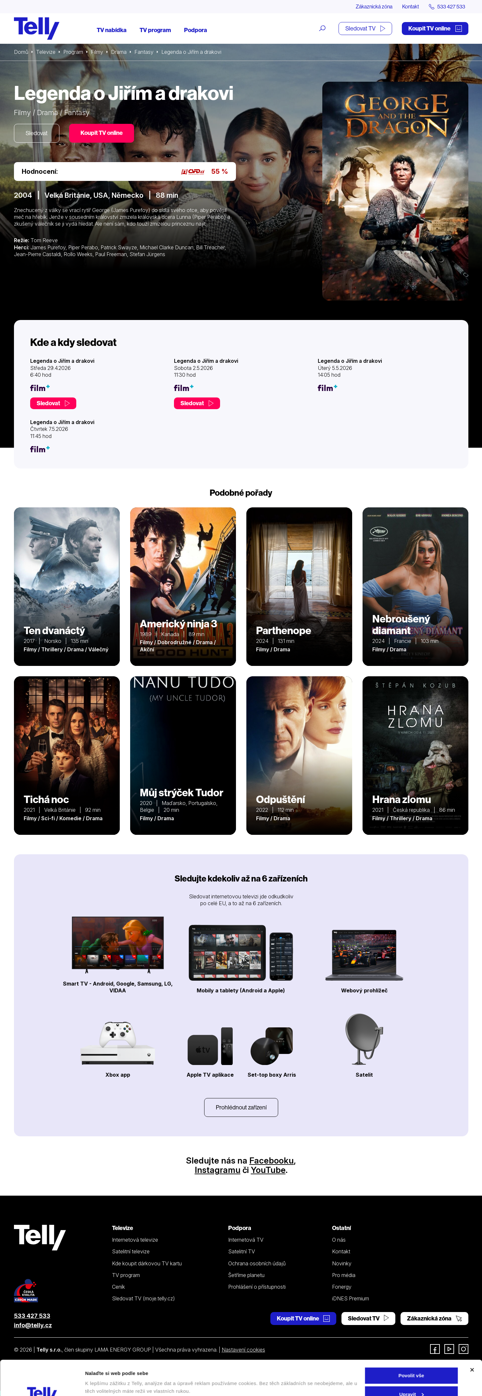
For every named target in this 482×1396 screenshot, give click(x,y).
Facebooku (271, 1160)
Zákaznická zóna (374, 6)
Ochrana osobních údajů (257, 1263)
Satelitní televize (131, 1251)
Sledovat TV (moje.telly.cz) (143, 1298)
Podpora (195, 30)
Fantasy (144, 52)
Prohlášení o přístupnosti (257, 1287)
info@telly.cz (33, 1325)
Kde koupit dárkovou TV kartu (147, 1263)
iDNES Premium (350, 1298)
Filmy (97, 52)
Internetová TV (246, 1239)
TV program (155, 30)
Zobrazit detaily (103, 1376)
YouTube (268, 1170)
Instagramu (218, 1170)
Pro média (343, 1275)
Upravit (411, 1361)
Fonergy (342, 1287)
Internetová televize (135, 1239)
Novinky (342, 1263)
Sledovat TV (365, 28)
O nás (339, 1239)
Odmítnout (411, 1380)
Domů (21, 52)
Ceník (118, 1287)
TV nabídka (112, 30)
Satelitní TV (241, 1251)
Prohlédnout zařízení (241, 1107)
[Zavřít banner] (472, 1337)
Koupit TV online (435, 28)
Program (73, 52)
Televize (46, 52)
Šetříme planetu (246, 1275)
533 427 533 (32, 1315)
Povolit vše (411, 1342)
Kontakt (410, 6)
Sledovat (37, 133)
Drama (119, 52)
